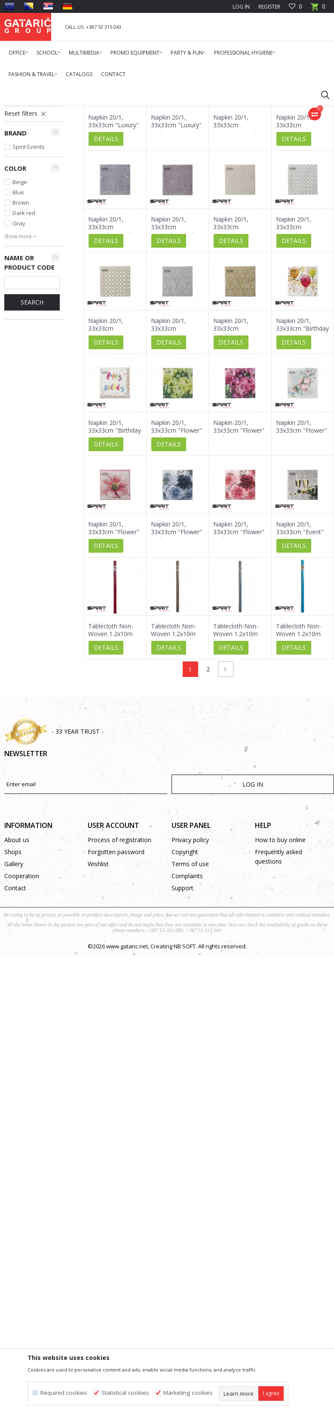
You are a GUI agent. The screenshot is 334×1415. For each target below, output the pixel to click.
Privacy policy (190, 945)
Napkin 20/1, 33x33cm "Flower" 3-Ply (176, 536)
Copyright (185, 957)
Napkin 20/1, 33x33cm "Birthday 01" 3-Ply (114, 536)
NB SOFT (185, 1051)
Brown (20, 308)
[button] (321, 94)
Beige (19, 287)
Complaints (187, 981)
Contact (15, 993)
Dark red (23, 318)
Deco (79, 110)
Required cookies (63, 1393)
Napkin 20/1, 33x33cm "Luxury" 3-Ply (113, 230)
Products (56, 110)
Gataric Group (21, 110)
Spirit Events (28, 252)
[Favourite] (295, 6)
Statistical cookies (125, 1393)
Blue (18, 297)
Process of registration (119, 945)
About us (16, 945)
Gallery (13, 969)
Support (182, 993)
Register (269, 6)
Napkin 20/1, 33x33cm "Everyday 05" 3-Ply (236, 336)
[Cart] (318, 9)
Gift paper (21, 199)
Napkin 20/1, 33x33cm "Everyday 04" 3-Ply (299, 336)
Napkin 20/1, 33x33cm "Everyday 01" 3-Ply (236, 437)
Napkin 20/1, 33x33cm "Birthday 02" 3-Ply (302, 434)
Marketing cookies (188, 1393)
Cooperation (21, 981)
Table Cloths (27, 169)
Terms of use (190, 969)
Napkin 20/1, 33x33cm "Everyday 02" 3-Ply (174, 437)
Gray (18, 328)
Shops (12, 957)
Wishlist (98, 969)
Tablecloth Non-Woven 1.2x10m (110, 735)
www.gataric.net (127, 1051)
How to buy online (280, 945)
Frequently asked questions (278, 962)
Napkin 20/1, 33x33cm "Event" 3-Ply (300, 637)
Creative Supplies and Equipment (30, 184)
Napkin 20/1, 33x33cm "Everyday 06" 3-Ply (111, 437)
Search (32, 407)
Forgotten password (116, 957)
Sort (266, 141)
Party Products (110, 110)
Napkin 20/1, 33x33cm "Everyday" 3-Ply (236, 230)
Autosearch (233, 141)
